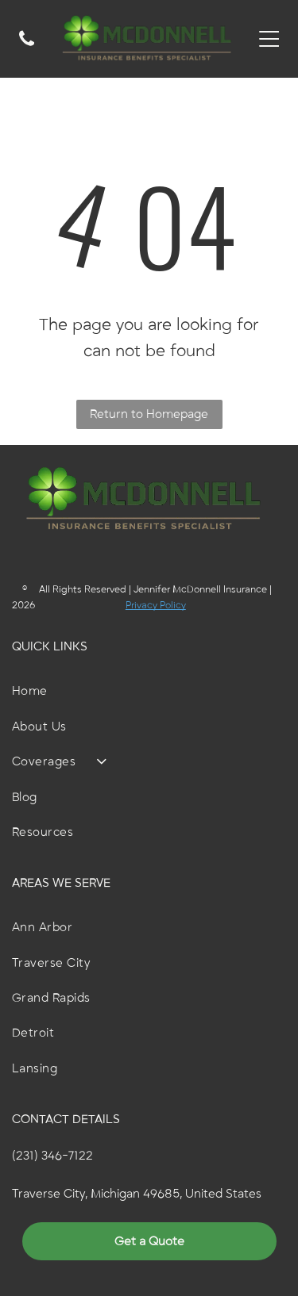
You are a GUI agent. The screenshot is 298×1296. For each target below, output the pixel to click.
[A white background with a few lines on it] (26, 47)
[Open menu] (269, 39)
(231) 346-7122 (52, 1155)
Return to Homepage (149, 414)
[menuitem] (149, 690)
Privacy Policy (156, 605)
